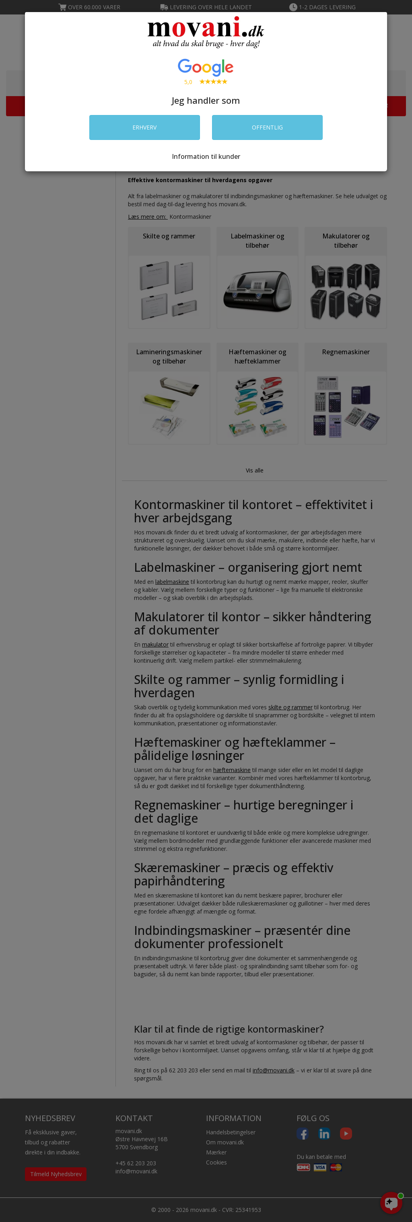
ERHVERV (144, 127)
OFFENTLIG (267, 127)
